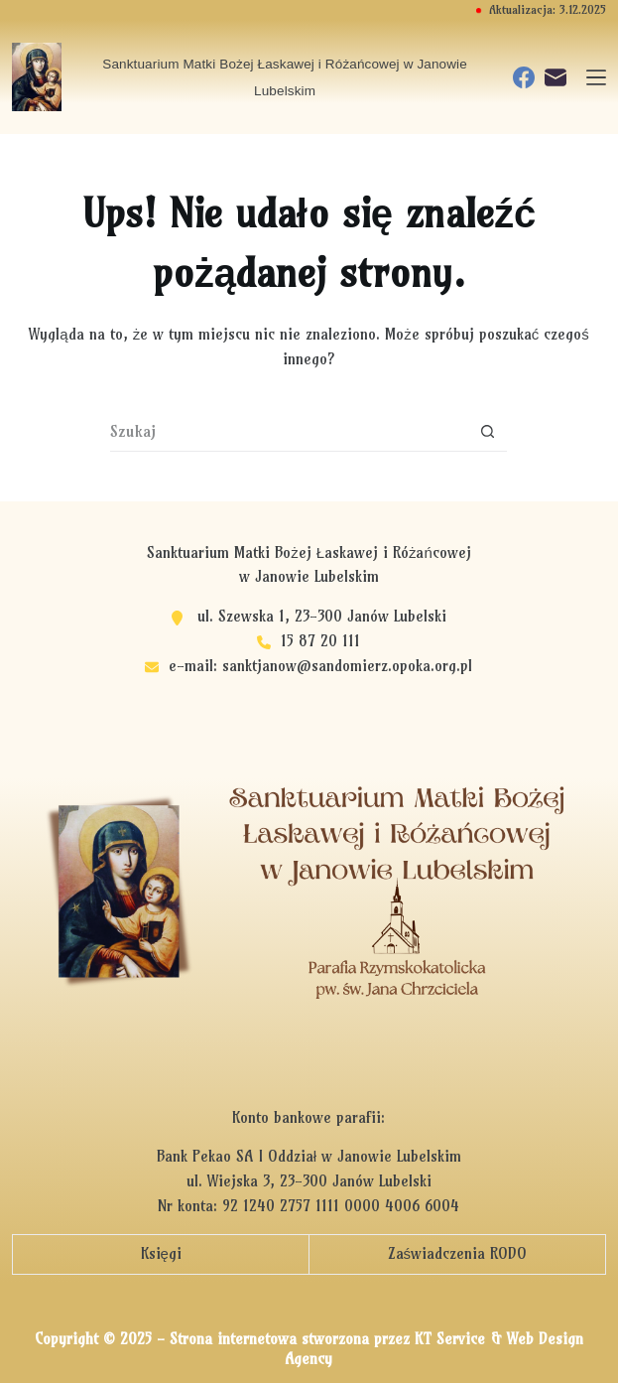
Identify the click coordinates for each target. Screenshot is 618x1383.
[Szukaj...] (288, 432)
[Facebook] (524, 77)
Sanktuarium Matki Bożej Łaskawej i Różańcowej (309, 552)
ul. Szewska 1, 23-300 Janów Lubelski (321, 616)
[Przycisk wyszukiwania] (487, 432)
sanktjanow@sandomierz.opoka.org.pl (347, 665)
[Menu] (596, 77)
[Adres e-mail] (555, 77)
